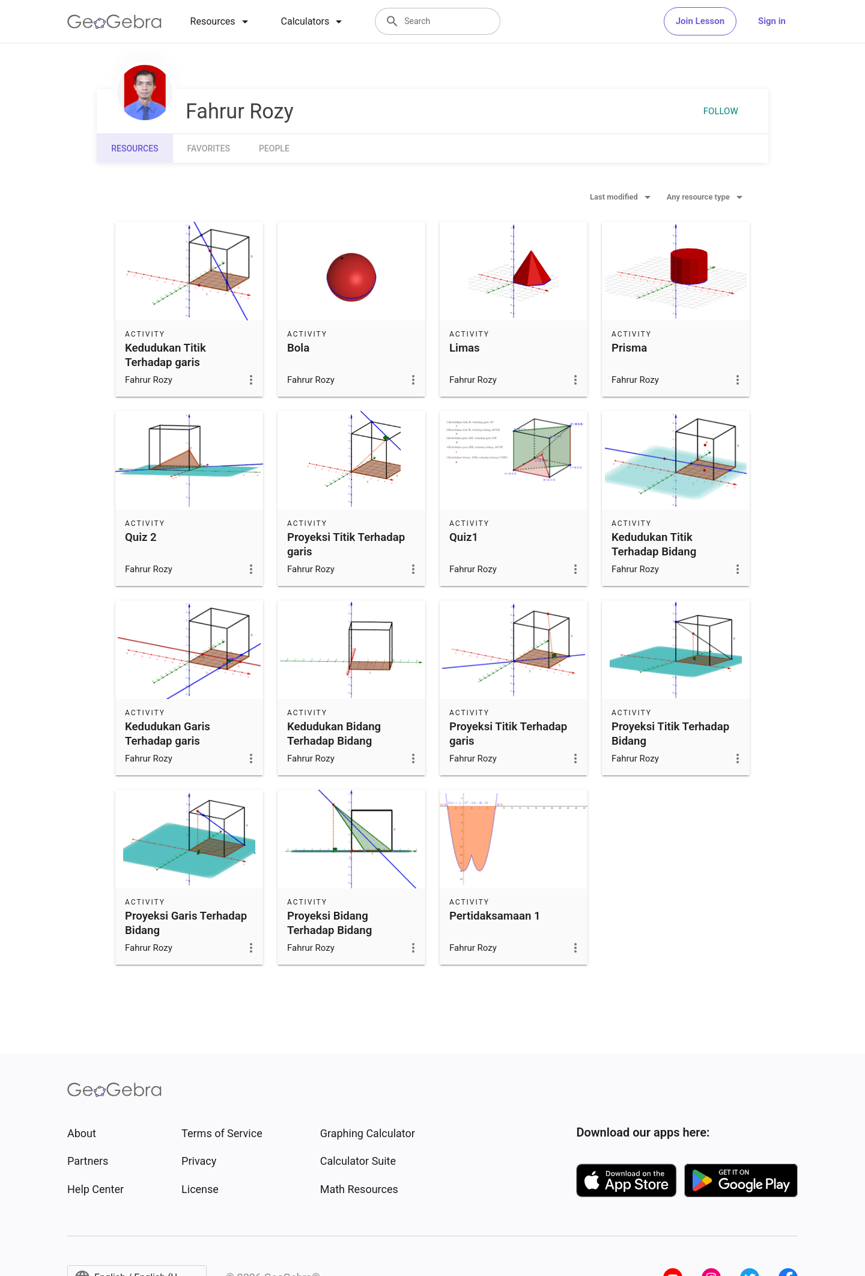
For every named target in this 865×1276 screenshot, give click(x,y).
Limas (464, 348)
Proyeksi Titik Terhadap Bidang (670, 734)
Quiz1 (463, 537)
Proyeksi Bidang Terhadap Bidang (329, 923)
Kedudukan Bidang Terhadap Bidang (334, 734)
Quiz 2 (141, 537)
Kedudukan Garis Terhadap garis (167, 734)
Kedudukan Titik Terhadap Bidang (654, 544)
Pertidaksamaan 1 (495, 916)
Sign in (772, 21)
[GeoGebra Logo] (114, 21)
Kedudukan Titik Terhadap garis (165, 355)
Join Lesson (700, 21)
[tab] (221, 21)
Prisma (629, 348)
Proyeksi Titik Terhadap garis (346, 544)
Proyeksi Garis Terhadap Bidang (186, 923)
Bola (298, 348)
